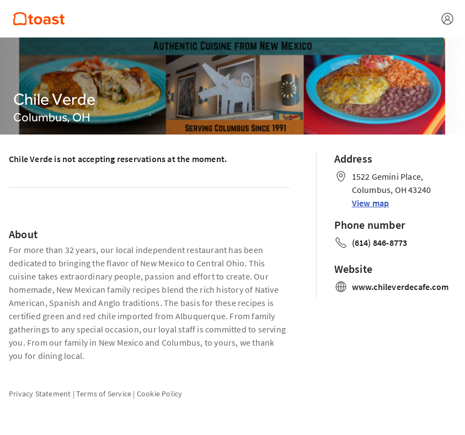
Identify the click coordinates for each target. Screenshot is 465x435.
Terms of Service (103, 394)
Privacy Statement (40, 394)
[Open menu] (447, 19)
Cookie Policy (160, 394)
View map (370, 202)
